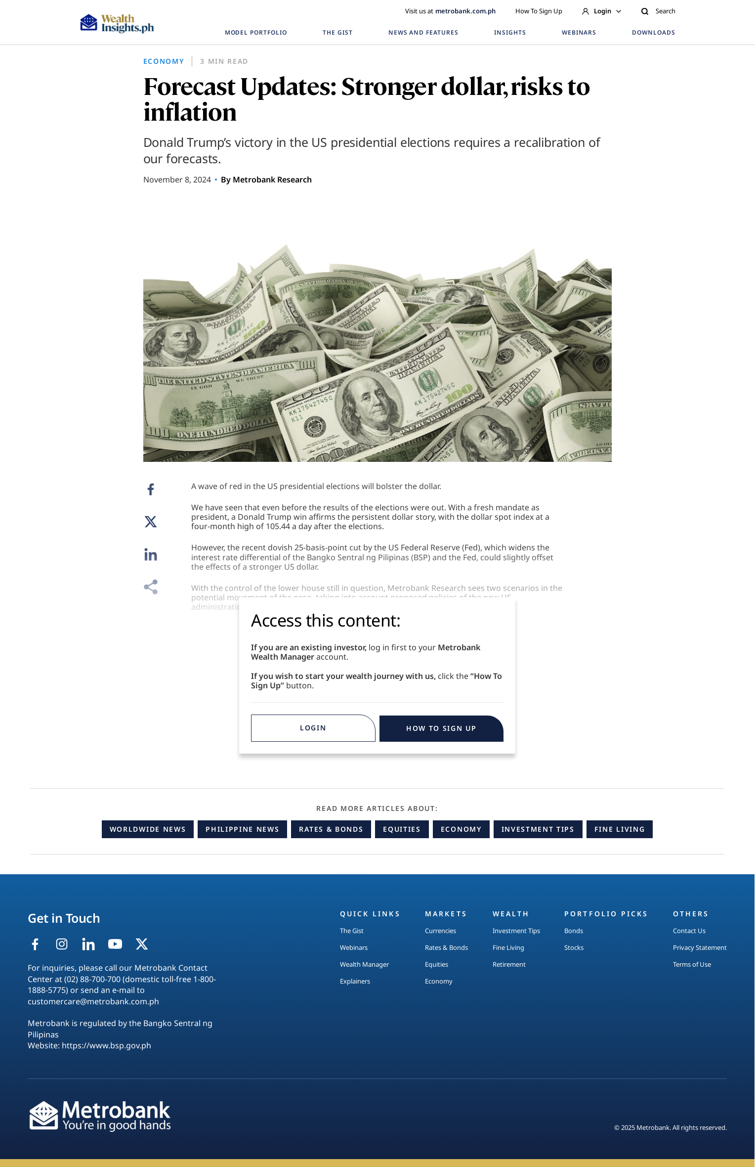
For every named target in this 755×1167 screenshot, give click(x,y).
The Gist (352, 930)
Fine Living (619, 829)
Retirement (509, 964)
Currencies (440, 930)
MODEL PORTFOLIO (256, 32)
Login (601, 10)
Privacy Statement (700, 947)
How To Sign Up (538, 10)
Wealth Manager (364, 964)
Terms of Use (692, 964)
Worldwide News (148, 829)
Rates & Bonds (331, 829)
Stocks (574, 947)
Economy (461, 829)
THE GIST (338, 32)
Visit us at (450, 10)
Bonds (573, 930)
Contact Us (689, 930)
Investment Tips (538, 829)
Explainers (355, 981)
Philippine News (242, 829)
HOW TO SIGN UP (441, 728)
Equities (401, 829)
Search (658, 10)
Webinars (354, 947)
